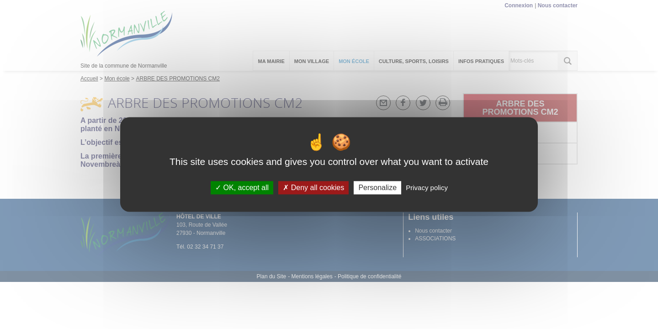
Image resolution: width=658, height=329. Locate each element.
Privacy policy (427, 187)
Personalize (377, 187)
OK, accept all (242, 187)
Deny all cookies (313, 187)
